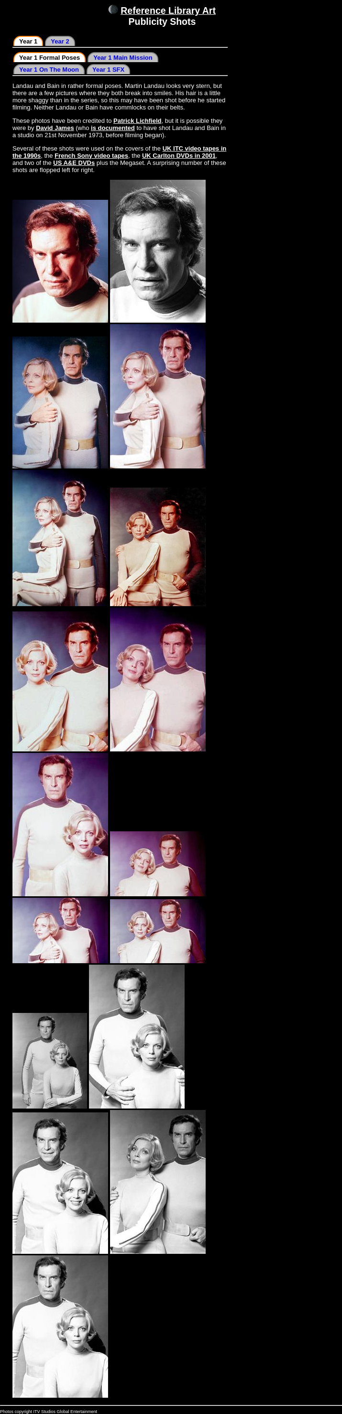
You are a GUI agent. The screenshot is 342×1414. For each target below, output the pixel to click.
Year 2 (60, 41)
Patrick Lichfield (137, 120)
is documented (113, 127)
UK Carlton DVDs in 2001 (179, 155)
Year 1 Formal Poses (49, 57)
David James (55, 127)
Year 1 (28, 41)
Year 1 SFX (108, 69)
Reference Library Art (168, 10)
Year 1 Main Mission (123, 57)
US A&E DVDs (74, 162)
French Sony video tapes (91, 155)
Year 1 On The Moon (49, 69)
